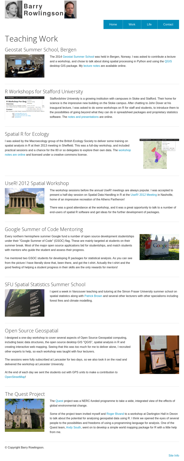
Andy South (73, 427)
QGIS (168, 61)
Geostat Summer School (78, 56)
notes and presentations (83, 116)
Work (132, 24)
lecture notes (92, 65)
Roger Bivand (115, 413)
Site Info (174, 455)
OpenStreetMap (15, 376)
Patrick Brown (93, 295)
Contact (168, 24)
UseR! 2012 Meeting (144, 194)
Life (149, 24)
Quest (59, 400)
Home (113, 24)
